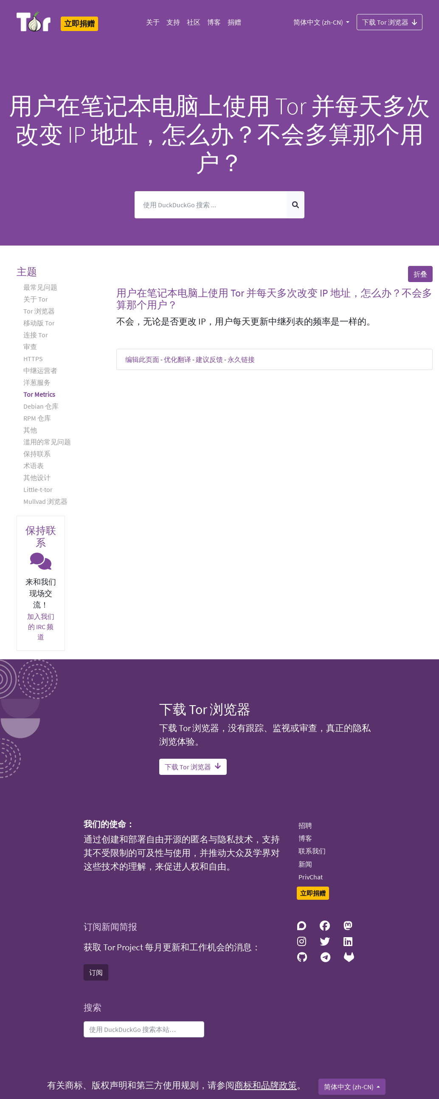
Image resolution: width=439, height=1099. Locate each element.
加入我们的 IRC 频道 (40, 626)
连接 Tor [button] (35, 335)
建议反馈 (209, 359)
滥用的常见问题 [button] (47, 442)
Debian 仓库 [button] (41, 406)
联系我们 (312, 851)
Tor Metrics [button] (39, 394)
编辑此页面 (142, 359)
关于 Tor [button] (35, 299)
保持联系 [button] (37, 453)
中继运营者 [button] (40, 370)
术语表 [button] (33, 465)
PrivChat (310, 877)
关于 (153, 22)
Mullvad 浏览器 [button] (45, 501)
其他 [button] (30, 430)
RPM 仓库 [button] (37, 418)
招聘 (305, 825)
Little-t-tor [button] (38, 489)
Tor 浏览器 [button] (39, 311)
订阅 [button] (96, 972)
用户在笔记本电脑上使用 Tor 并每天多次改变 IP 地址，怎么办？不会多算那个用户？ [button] (274, 299)
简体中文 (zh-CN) (318, 22)
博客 (214, 22)
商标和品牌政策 (265, 1085)
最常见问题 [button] (40, 287)
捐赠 (234, 22)
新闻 (305, 864)
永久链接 (241, 359)
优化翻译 (177, 359)
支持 (173, 22)
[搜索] (211, 204)
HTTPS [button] (33, 358)
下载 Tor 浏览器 (389, 21)
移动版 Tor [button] (39, 323)
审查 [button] (30, 346)
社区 (193, 22)
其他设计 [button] (37, 477)
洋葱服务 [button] (37, 382)
